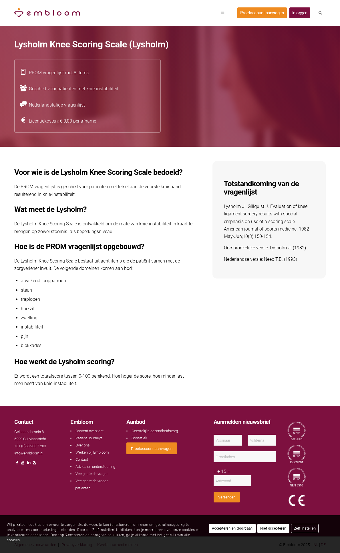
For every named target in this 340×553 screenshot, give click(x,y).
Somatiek (139, 438)
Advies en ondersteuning (95, 466)
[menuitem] (224, 12)
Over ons (82, 445)
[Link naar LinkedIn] (28, 464)
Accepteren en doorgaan (232, 528)
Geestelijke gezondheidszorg (155, 431)
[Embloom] (47, 12)
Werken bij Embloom (92, 452)
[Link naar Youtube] (23, 464)
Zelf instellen (305, 528)
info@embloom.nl (28, 453)
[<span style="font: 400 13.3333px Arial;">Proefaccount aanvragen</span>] (151, 448)
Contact (81, 459)
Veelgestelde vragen (91, 474)
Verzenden (226, 497)
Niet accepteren (273, 528)
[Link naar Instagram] (34, 464)
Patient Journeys (89, 438)
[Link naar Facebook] (17, 464)
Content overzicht (89, 431)
